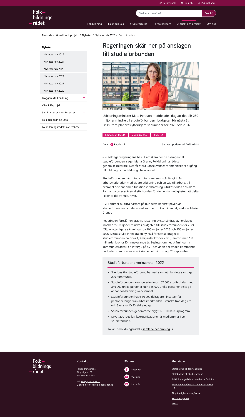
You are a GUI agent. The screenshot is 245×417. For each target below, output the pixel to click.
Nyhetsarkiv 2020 (54, 90)
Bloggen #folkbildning (55, 98)
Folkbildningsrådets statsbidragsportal (192, 384)
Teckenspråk (169, 2)
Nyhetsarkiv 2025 (54, 54)
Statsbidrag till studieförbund (187, 373)
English (188, 2)
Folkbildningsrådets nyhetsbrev (60, 127)
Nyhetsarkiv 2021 (54, 83)
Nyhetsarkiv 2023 (105, 35)
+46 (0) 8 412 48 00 (90, 381)
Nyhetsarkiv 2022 (54, 76)
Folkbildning (94, 24)
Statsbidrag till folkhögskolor (187, 368)
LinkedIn (135, 384)
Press (175, 403)
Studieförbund (139, 24)
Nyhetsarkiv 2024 (54, 61)
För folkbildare (162, 24)
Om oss (211, 24)
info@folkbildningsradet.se (99, 384)
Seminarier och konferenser (58, 112)
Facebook (136, 369)
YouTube (135, 376)
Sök (209, 13)
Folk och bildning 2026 (55, 120)
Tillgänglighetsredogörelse (186, 393)
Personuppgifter (180, 398)
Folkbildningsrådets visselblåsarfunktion (193, 379)
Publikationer (208, 2)
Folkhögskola (116, 24)
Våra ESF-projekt (52, 105)
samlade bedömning (156, 329)
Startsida (47, 35)
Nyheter (87, 35)
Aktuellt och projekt (189, 24)
